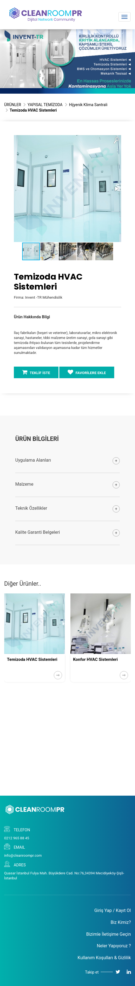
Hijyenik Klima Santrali (88, 104)
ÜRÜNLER (12, 104)
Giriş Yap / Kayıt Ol (112, 910)
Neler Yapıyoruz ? (114, 945)
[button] (116, 140)
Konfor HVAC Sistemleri (95, 659)
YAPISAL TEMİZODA (44, 104)
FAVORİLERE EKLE (87, 372)
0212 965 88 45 (16, 838)
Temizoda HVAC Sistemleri (32, 659)
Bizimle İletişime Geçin (108, 934)
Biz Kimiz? (121, 922)
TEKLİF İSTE (36, 372)
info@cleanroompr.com (23, 855)
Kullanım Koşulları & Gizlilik (104, 957)
